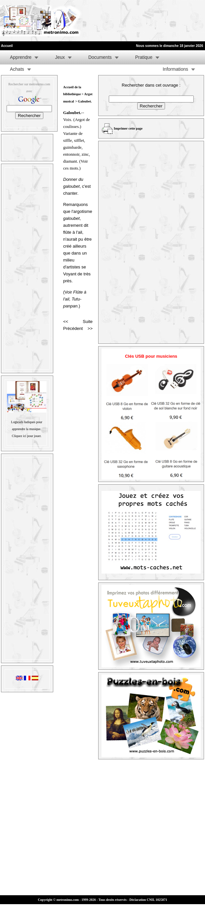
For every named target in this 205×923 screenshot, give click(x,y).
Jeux (60, 57)
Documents (100, 57)
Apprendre (20, 57)
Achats (17, 69)
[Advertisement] (103, 20)
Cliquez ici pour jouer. (26, 436)
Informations (175, 69)
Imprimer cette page (128, 128)
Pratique (143, 57)
